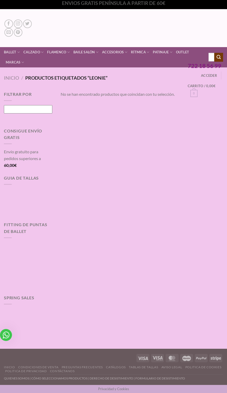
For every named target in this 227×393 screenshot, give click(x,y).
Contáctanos (62, 371)
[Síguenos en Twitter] (27, 24)
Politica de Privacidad (26, 371)
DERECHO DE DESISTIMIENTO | (112, 378)
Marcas (15, 62)
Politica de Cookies (203, 367)
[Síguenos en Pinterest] (18, 32)
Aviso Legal (171, 367)
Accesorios (114, 52)
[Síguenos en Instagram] (18, 24)
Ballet (12, 52)
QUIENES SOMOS (16, 378)
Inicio (11, 78)
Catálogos (116, 367)
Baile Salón (85, 52)
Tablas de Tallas (143, 367)
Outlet (182, 52)
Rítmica (140, 52)
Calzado (33, 52)
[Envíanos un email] (8, 32)
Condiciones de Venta (38, 367)
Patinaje (162, 52)
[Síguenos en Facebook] (8, 24)
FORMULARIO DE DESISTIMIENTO (160, 378)
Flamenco (58, 52)
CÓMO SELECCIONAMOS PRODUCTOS (59, 378)
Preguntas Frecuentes (82, 367)
